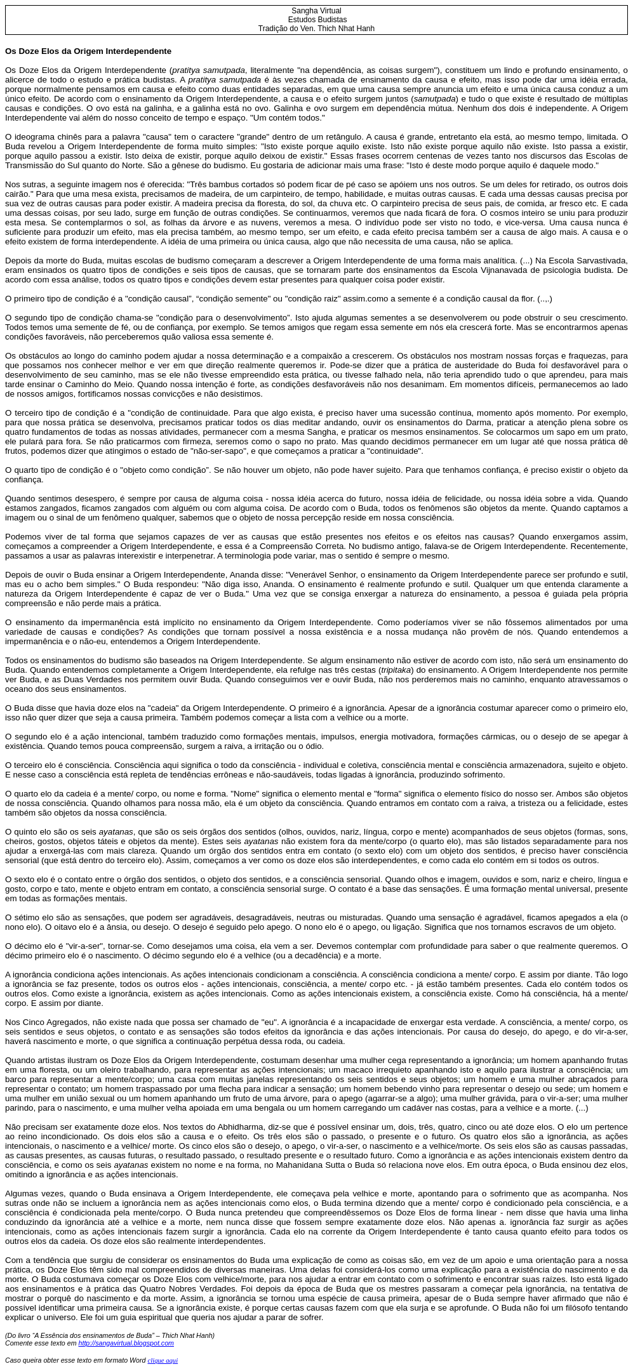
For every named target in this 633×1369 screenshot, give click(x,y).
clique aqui (162, 1360)
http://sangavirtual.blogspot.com (126, 1343)
